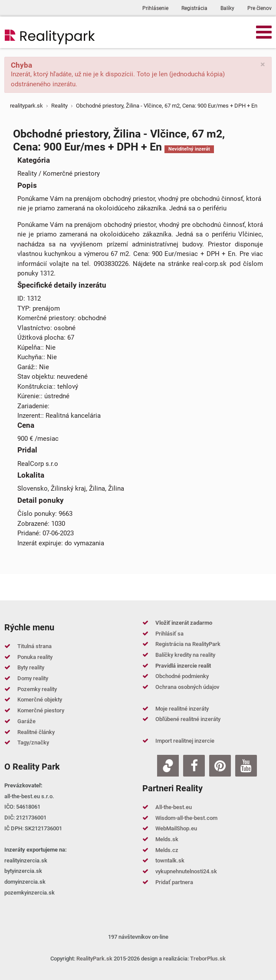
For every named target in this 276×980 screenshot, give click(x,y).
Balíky (227, 8)
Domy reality (32, 678)
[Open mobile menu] (264, 31)
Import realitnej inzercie (184, 740)
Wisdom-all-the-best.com (186, 818)
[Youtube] (246, 766)
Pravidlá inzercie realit (183, 665)
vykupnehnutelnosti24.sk (186, 871)
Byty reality (30, 667)
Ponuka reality (35, 657)
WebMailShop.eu (176, 828)
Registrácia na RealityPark (187, 644)
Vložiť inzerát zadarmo (183, 622)
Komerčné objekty (39, 699)
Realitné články (36, 732)
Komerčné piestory (40, 710)
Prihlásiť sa (169, 633)
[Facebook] (194, 766)
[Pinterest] (220, 766)
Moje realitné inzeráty (182, 708)
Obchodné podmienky (182, 676)
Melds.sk (166, 839)
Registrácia (194, 8)
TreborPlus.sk (208, 958)
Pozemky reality (37, 689)
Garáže (26, 721)
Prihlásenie (155, 8)
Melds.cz (166, 850)
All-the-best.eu (173, 807)
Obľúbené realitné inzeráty (187, 719)
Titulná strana (34, 646)
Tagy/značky (33, 742)
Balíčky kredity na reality (185, 655)
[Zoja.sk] (168, 766)
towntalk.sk (169, 860)
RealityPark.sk (94, 958)
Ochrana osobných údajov (187, 687)
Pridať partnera (174, 882)
